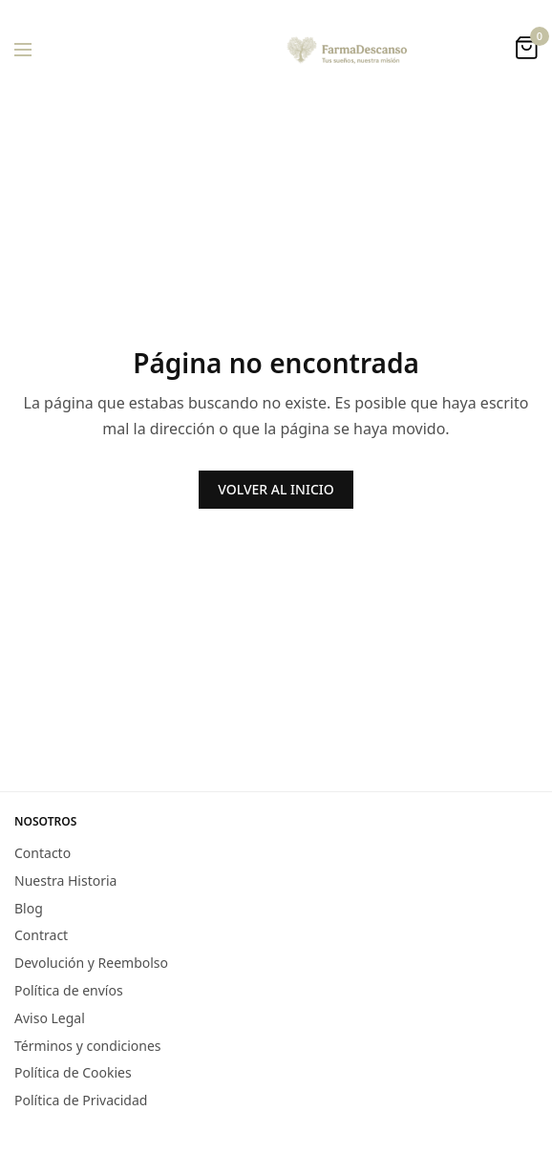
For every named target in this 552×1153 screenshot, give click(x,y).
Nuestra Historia (65, 880)
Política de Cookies (73, 1072)
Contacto (42, 853)
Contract (41, 935)
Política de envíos (68, 990)
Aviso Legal (49, 1018)
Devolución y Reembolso (91, 963)
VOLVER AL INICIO (275, 489)
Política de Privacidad (80, 1100)
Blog (28, 907)
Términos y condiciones (87, 1045)
